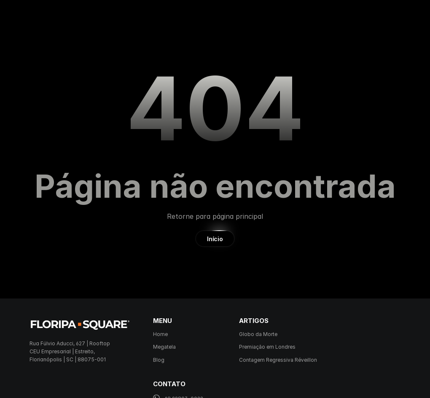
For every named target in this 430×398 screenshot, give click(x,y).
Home (160, 334)
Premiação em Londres (267, 347)
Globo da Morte (258, 334)
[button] (214, 238)
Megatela (164, 347)
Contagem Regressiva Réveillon (278, 360)
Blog (158, 360)
